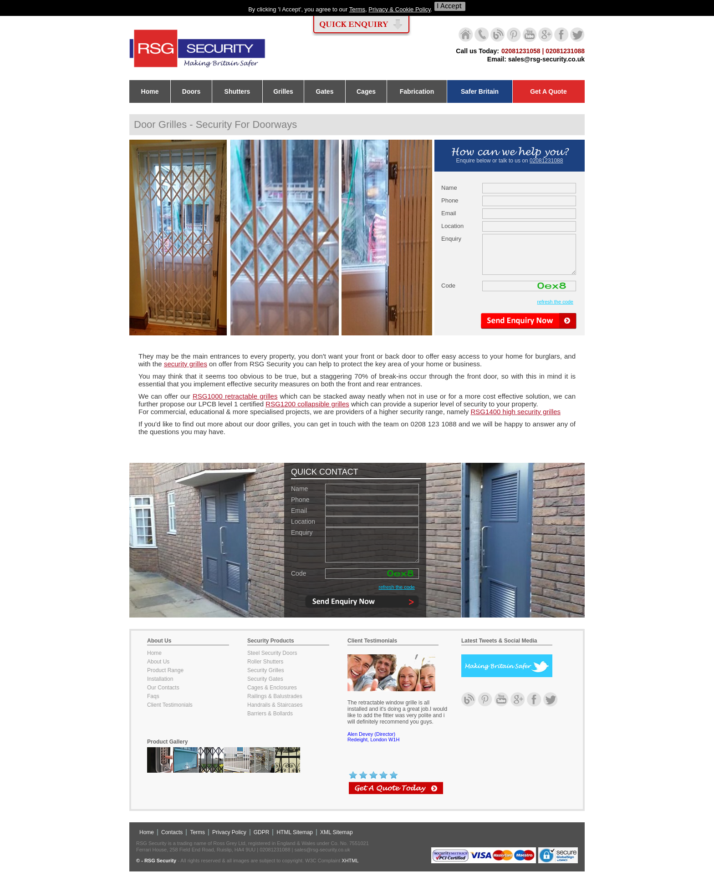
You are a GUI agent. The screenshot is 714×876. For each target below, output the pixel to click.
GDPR (262, 832)
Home (150, 91)
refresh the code (555, 301)
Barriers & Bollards (270, 713)
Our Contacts (163, 687)
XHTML (350, 860)
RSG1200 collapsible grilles (307, 404)
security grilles (185, 364)
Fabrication (417, 91)
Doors (191, 91)
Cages (366, 91)
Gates (325, 91)
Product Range (165, 670)
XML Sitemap (336, 832)
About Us (158, 661)
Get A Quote (548, 91)
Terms (357, 9)
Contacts (172, 832)
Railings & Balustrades (274, 696)
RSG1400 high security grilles (516, 411)
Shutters (237, 91)
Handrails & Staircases (274, 705)
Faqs (153, 696)
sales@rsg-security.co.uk (546, 59)
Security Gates (265, 679)
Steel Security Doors (272, 653)
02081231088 (546, 160)
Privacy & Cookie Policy (399, 9)
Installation (160, 679)
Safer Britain (480, 91)
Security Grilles (265, 670)
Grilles (283, 91)
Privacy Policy (229, 832)
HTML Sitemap (294, 832)
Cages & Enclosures (272, 687)
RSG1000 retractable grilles (235, 396)
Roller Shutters (265, 661)
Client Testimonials (170, 705)
